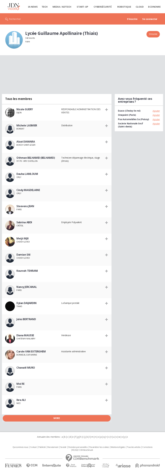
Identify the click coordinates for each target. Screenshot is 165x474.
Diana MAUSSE (25, 335)
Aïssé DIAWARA (25, 141)
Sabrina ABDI (24, 222)
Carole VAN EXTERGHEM (31, 351)
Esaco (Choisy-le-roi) (129, 110)
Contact (33, 447)
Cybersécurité (103, 6)
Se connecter (149, 19)
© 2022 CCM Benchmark (82, 450)
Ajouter (156, 110)
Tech (45, 6)
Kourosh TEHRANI (27, 271)
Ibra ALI (21, 400)
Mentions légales (118, 447)
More (56, 418)
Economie (154, 6)
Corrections (147, 447)
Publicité (42, 447)
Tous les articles (134, 447)
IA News (33, 6)
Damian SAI (23, 254)
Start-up (82, 6)
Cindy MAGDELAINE (28, 190)
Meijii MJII (22, 238)
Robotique (124, 6)
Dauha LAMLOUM (27, 174)
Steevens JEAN (25, 206)
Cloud (140, 6)
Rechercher (15, 19)
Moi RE (20, 384)
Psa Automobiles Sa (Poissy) (133, 119)
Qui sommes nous (20, 447)
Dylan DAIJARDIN (26, 303)
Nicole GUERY (24, 109)
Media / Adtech (62, 6)
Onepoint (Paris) (127, 114)
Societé (63, 447)
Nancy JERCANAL (26, 287)
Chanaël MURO (25, 367)
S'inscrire (132, 19)
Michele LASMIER (26, 125)
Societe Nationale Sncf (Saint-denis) (130, 125)
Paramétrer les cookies (99, 447)
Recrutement (53, 447)
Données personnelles (78, 447)
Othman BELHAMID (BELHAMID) (35, 158)
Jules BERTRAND (26, 319)
